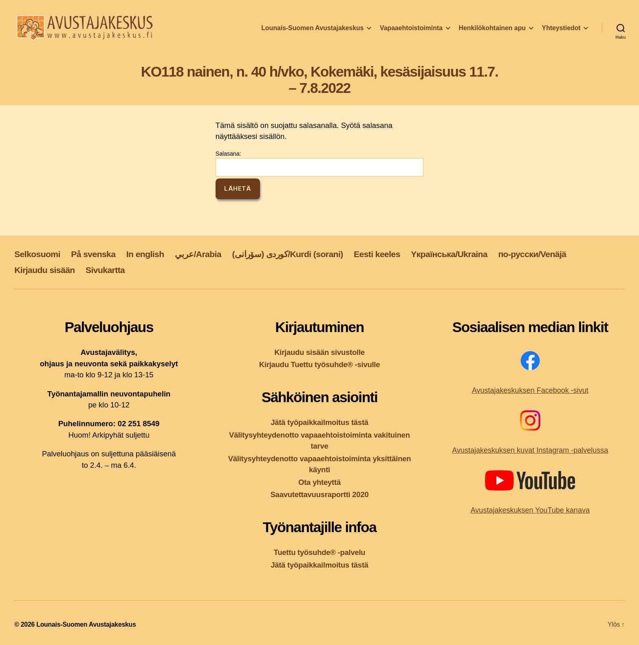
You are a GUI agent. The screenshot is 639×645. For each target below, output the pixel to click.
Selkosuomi (37, 254)
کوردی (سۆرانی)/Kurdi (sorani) (287, 254)
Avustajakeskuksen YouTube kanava (530, 510)
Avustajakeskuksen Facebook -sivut (530, 390)
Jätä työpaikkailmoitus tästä (319, 422)
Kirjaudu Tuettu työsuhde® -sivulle (319, 364)
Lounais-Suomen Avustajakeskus (312, 29)
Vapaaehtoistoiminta (411, 29)
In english (145, 254)
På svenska (93, 254)
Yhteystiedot (561, 29)
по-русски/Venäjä (532, 254)
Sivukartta (105, 270)
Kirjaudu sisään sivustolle (319, 352)
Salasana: (319, 163)
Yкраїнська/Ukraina (449, 254)
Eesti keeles (377, 254)
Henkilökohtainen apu (492, 29)
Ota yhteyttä (319, 482)
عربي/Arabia (198, 254)
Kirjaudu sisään (44, 270)
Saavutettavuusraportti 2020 (320, 494)
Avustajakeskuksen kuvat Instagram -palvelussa (530, 450)
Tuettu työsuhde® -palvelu (320, 552)
